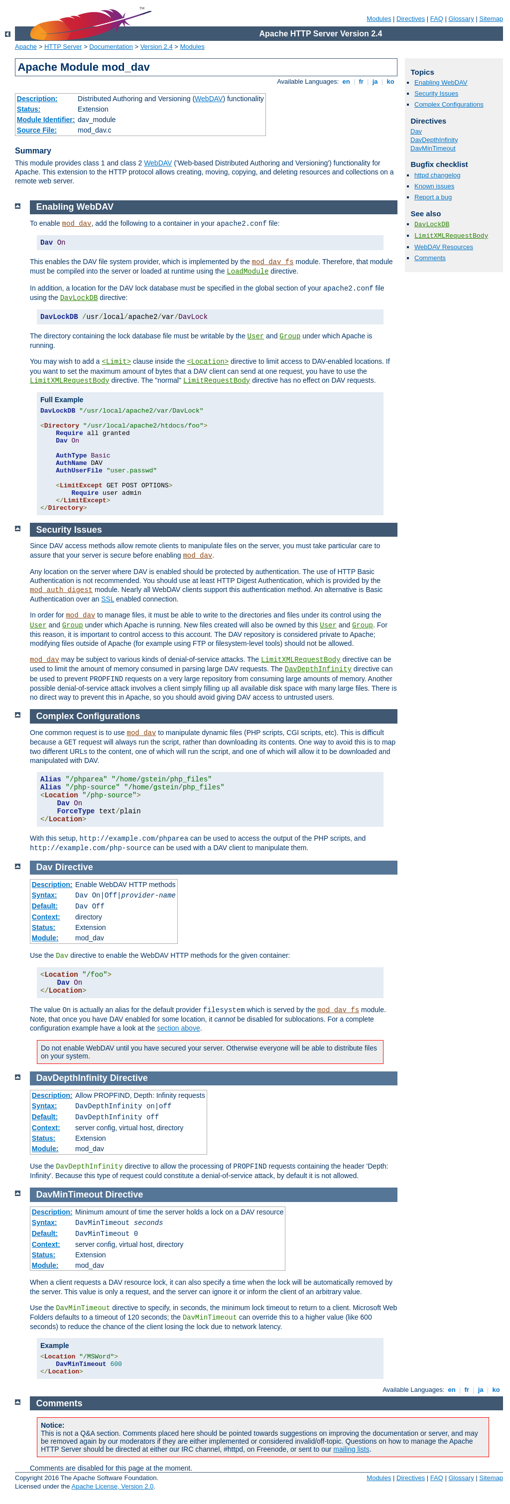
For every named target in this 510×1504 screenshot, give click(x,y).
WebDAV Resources (443, 247)
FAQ (436, 18)
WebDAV (209, 99)
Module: (45, 938)
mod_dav (77, 224)
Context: (46, 917)
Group (289, 336)
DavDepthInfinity (434, 140)
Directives (410, 18)
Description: (37, 99)
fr (361, 81)
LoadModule (247, 272)
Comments (430, 258)
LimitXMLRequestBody (451, 236)
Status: (28, 109)
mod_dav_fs (273, 262)
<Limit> (116, 362)
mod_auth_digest (61, 590)
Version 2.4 (156, 46)
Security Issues (436, 93)
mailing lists (351, 1449)
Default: (45, 906)
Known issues (434, 186)
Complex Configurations (449, 104)
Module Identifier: (46, 120)
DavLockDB (431, 224)
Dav (416, 131)
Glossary (461, 18)
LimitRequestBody (216, 381)
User (256, 336)
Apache (26, 46)
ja (375, 81)
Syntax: (44, 895)
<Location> (208, 362)
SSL (107, 599)
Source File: (37, 130)
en (346, 81)
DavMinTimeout (433, 148)
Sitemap (491, 18)
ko (390, 81)
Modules (379, 18)
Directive (74, 867)
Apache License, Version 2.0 (112, 1486)
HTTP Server (63, 46)
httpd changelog (437, 175)
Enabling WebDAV (440, 82)
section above (178, 1028)
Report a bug (433, 197)
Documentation (110, 46)
